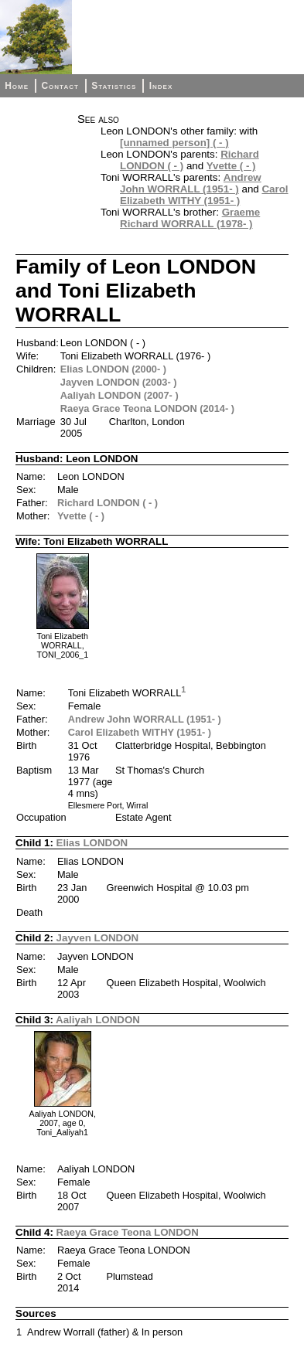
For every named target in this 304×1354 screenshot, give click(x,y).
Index (161, 85)
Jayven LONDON (97, 938)
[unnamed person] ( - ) (174, 142)
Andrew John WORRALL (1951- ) (190, 183)
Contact (59, 85)
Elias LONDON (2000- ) (113, 369)
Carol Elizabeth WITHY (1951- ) (204, 194)
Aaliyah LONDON (98, 1020)
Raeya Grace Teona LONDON (127, 1232)
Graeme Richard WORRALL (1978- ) (190, 218)
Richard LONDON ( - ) (107, 503)
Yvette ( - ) (231, 166)
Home (17, 85)
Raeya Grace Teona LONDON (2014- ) (147, 408)
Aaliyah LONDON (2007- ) (119, 395)
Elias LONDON (92, 843)
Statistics (113, 85)
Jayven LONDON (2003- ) (118, 382)
